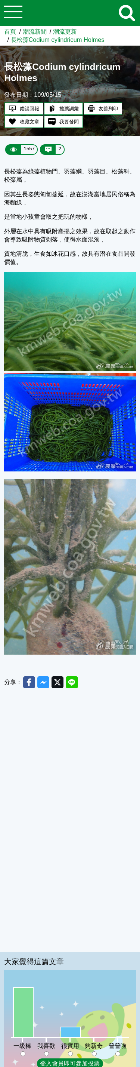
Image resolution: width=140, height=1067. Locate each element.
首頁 (10, 31)
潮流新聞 (35, 31)
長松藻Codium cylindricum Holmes (58, 39)
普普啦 (118, 1045)
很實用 (70, 1045)
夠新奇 (94, 1045)
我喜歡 (46, 1045)
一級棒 (22, 1045)
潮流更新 (65, 31)
